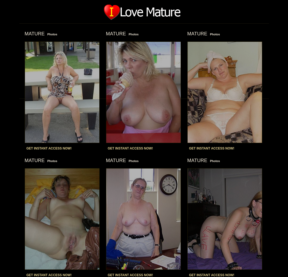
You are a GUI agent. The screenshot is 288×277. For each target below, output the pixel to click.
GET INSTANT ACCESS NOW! (49, 148)
